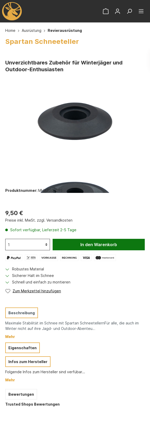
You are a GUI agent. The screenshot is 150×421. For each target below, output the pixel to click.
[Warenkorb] (105, 11)
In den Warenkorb (98, 244)
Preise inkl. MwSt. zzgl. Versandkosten (39, 220)
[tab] (73, 323)
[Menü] (141, 11)
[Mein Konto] (117, 11)
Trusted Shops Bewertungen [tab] (32, 404)
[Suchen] (129, 11)
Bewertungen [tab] (21, 394)
